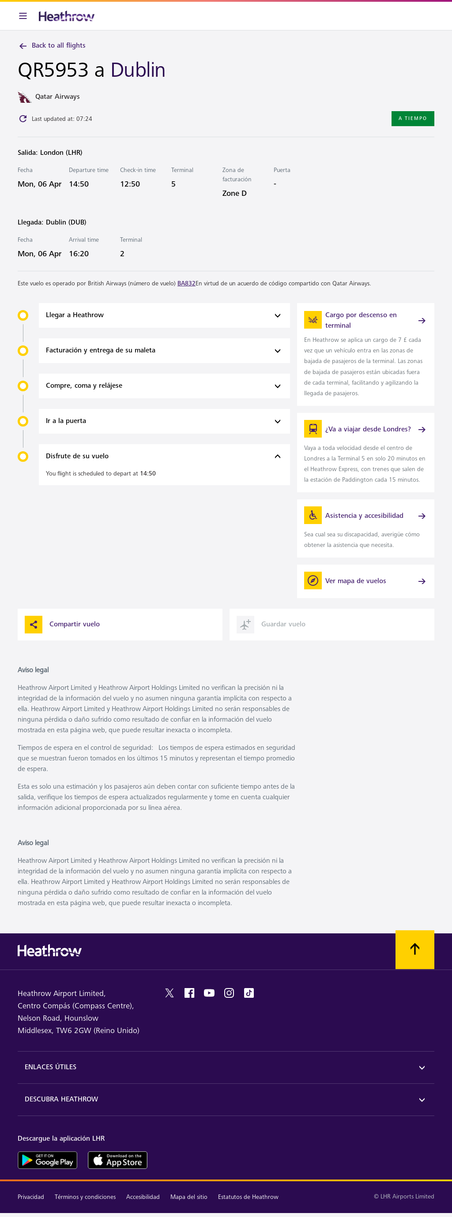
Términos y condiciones (85, 1197)
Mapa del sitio (188, 1197)
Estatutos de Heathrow (248, 1197)
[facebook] (189, 993)
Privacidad (31, 1197)
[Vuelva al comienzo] (415, 949)
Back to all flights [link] (52, 46)
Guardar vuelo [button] (271, 624)
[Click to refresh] (23, 118)
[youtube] (209, 993)
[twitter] (169, 993)
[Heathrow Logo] (66, 16)
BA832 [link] (186, 283)
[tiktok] (249, 993)
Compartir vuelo (62, 624)
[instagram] (229, 993)
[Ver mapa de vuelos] (365, 581)
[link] (365, 354)
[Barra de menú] (23, 16)
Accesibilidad (143, 1197)
